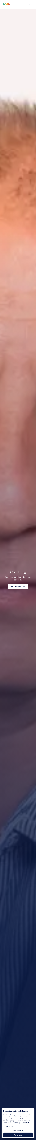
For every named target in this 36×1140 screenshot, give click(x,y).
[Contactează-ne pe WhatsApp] (31, 1135)
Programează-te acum (18, 586)
